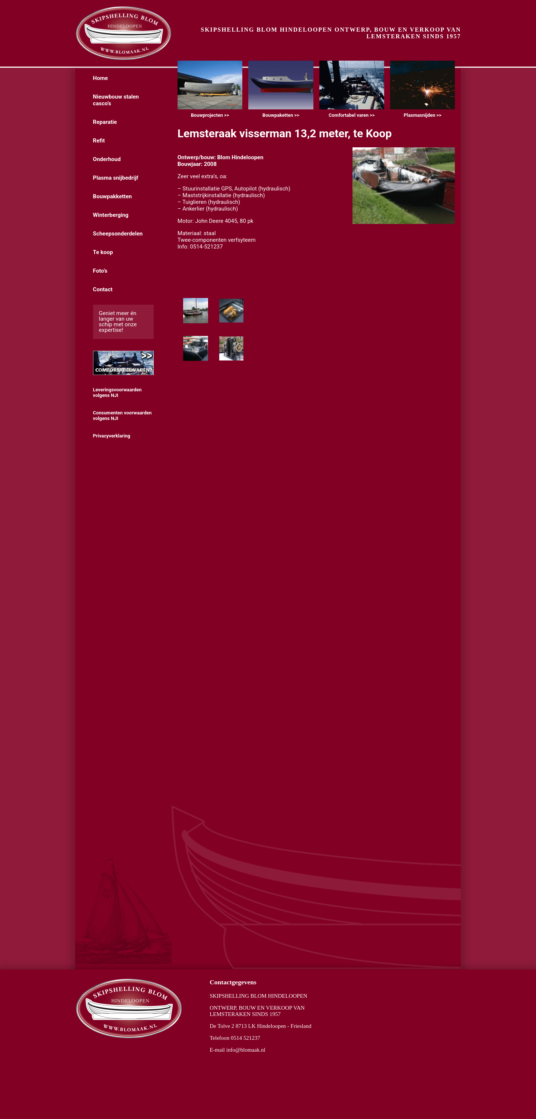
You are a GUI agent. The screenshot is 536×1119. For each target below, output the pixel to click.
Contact (103, 289)
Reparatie (105, 122)
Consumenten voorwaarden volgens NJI (122, 415)
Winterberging (111, 215)
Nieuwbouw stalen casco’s (116, 100)
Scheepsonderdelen (118, 233)
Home (100, 78)
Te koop (103, 252)
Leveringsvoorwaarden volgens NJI (117, 392)
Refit (99, 140)
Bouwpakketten (112, 196)
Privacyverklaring (111, 436)
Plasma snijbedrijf (115, 177)
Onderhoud (107, 159)
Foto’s (100, 270)
